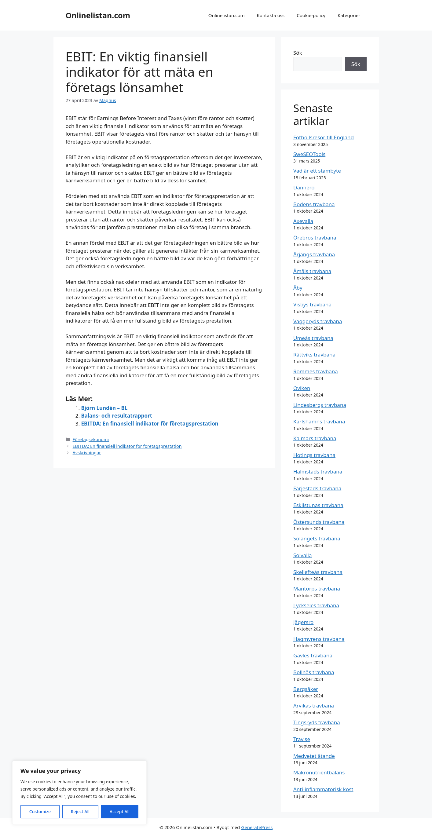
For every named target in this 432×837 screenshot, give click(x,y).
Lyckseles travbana (316, 605)
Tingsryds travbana (316, 722)
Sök (297, 52)
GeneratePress (257, 827)
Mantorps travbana (316, 588)
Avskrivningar (87, 452)
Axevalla (303, 221)
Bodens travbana (314, 204)
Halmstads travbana (317, 471)
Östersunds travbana (318, 521)
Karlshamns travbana (319, 421)
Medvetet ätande (314, 755)
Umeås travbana (313, 338)
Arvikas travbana (313, 705)
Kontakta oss (271, 15)
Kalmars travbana (314, 438)
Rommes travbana (315, 371)
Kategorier (349, 15)
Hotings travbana (314, 455)
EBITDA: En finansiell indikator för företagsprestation (149, 423)
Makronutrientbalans (319, 772)
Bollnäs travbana (313, 672)
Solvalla (302, 555)
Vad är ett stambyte (317, 170)
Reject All (80, 811)
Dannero (304, 187)
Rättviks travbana (314, 354)
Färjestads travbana (317, 488)
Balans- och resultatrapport (116, 415)
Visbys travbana (312, 304)
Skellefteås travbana (317, 572)
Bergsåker (305, 689)
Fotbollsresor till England (323, 137)
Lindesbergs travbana (319, 404)
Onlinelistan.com (98, 15)
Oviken (301, 388)
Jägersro (303, 622)
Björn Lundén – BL (104, 407)
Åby (297, 287)
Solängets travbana (316, 538)
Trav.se (301, 739)
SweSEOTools (309, 154)
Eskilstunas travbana (318, 505)
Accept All (120, 811)
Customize (40, 811)
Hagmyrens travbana (319, 638)
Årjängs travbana (314, 254)
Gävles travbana (312, 655)
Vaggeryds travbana (317, 321)
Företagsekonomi (91, 439)
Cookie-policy (311, 15)
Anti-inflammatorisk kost (323, 789)
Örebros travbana (314, 237)
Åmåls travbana (312, 271)
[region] (79, 793)
